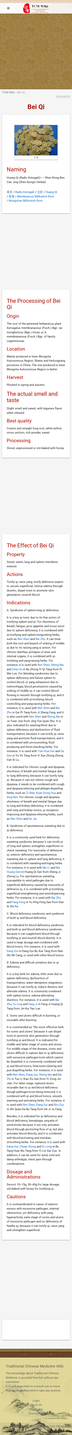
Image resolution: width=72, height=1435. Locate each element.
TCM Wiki (8, 92)
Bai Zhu (40, 639)
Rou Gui (59, 1104)
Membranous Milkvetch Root (35, 196)
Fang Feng (18, 902)
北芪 (40, 192)
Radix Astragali (24, 192)
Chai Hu (17, 669)
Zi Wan (30, 793)
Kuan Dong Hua (46, 793)
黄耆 (11, 196)
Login (36, 1400)
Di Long (47, 1146)
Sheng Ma (57, 665)
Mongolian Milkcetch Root (26, 200)
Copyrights (36, 1409)
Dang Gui (12, 951)
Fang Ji (32, 1004)
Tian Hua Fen (46, 751)
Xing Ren (12, 797)
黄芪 (9, 192)
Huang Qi (51, 192)
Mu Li (46, 867)
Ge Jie (33, 819)
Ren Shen (23, 639)
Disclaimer (36, 1413)
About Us (36, 1405)
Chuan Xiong (28, 1146)
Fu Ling (17, 1004)
